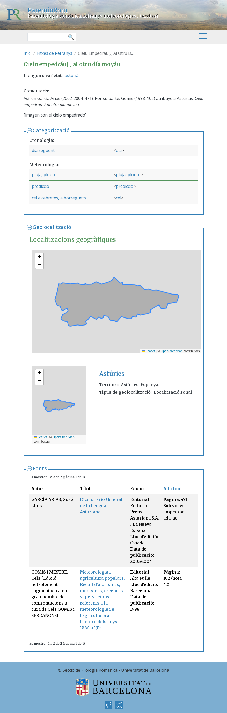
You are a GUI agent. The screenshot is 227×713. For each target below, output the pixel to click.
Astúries (112, 374)
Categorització (51, 130)
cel (118, 198)
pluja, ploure (44, 174)
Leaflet (148, 351)
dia (119, 150)
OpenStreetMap (172, 351)
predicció (40, 186)
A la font (172, 488)
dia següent (43, 150)
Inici (27, 53)
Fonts (40, 468)
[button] (39, 257)
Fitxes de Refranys (54, 53)
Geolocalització (52, 226)
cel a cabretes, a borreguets (59, 198)
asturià (71, 75)
